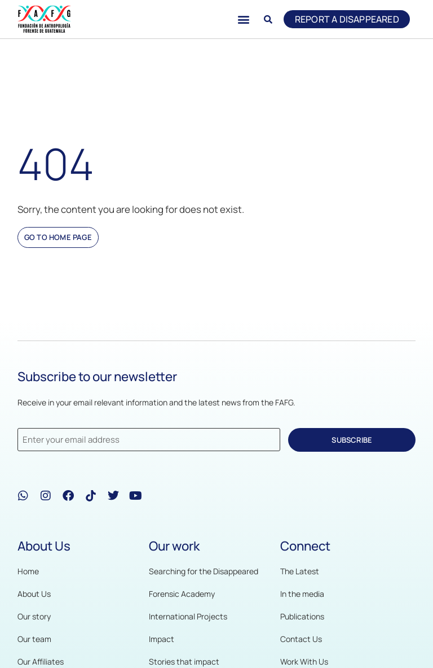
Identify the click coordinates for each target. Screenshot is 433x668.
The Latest (299, 571)
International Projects (188, 616)
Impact (161, 639)
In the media (302, 593)
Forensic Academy (182, 593)
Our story (34, 616)
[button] (242, 19)
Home (28, 571)
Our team (34, 639)
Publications (302, 616)
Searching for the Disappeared (203, 571)
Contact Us (301, 639)
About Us (34, 593)
